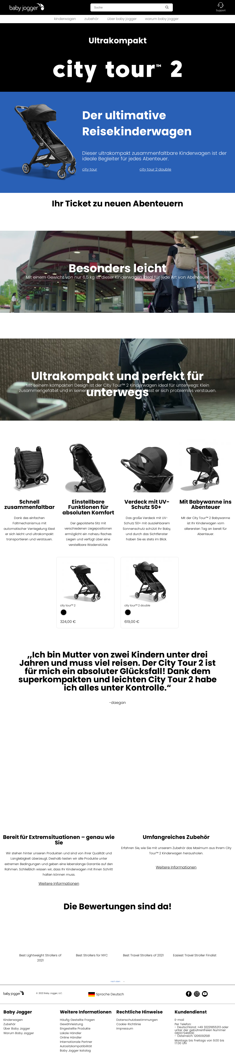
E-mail (179, 1020)
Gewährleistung (71, 1024)
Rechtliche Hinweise (139, 1012)
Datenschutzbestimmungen (137, 1020)
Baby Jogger (17, 1012)
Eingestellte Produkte (75, 1028)
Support (221, 10)
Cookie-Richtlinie (128, 1024)
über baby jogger (122, 18)
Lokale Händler (70, 1033)
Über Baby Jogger (16, 1028)
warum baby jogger (162, 18)
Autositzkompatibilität (76, 1046)
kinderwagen (65, 18)
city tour (89, 169)
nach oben (115, 981)
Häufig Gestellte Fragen (77, 1020)
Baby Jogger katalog (75, 1050)
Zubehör (9, 1024)
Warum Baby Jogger (18, 1033)
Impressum (124, 1028)
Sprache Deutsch (106, 994)
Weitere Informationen (59, 883)
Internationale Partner (76, 1042)
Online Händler (71, 1037)
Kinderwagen (13, 1020)
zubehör (91, 18)
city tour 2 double (155, 169)
